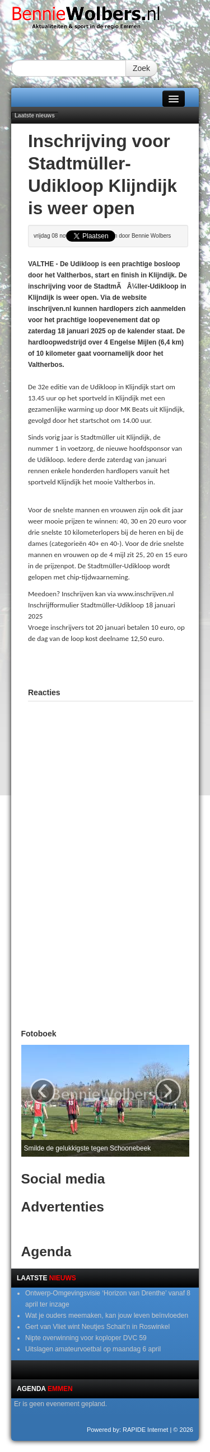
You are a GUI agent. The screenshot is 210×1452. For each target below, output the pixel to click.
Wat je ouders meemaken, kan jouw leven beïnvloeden (106, 1315)
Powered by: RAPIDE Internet (128, 1429)
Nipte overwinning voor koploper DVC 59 (86, 1338)
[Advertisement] (119, 664)
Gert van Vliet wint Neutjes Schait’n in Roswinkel (97, 1327)
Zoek (141, 68)
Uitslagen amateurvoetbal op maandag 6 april (93, 1349)
